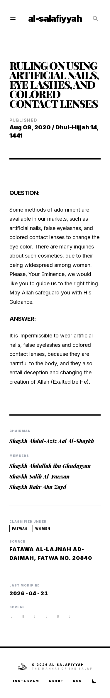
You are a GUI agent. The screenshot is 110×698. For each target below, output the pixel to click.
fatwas (20, 528)
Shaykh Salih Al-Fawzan (39, 476)
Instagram (26, 681)
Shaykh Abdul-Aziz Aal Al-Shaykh (51, 441)
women (42, 528)
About (56, 681)
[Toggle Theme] (94, 681)
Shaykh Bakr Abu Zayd (37, 487)
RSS (77, 681)
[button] (69, 616)
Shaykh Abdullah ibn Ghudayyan (50, 465)
